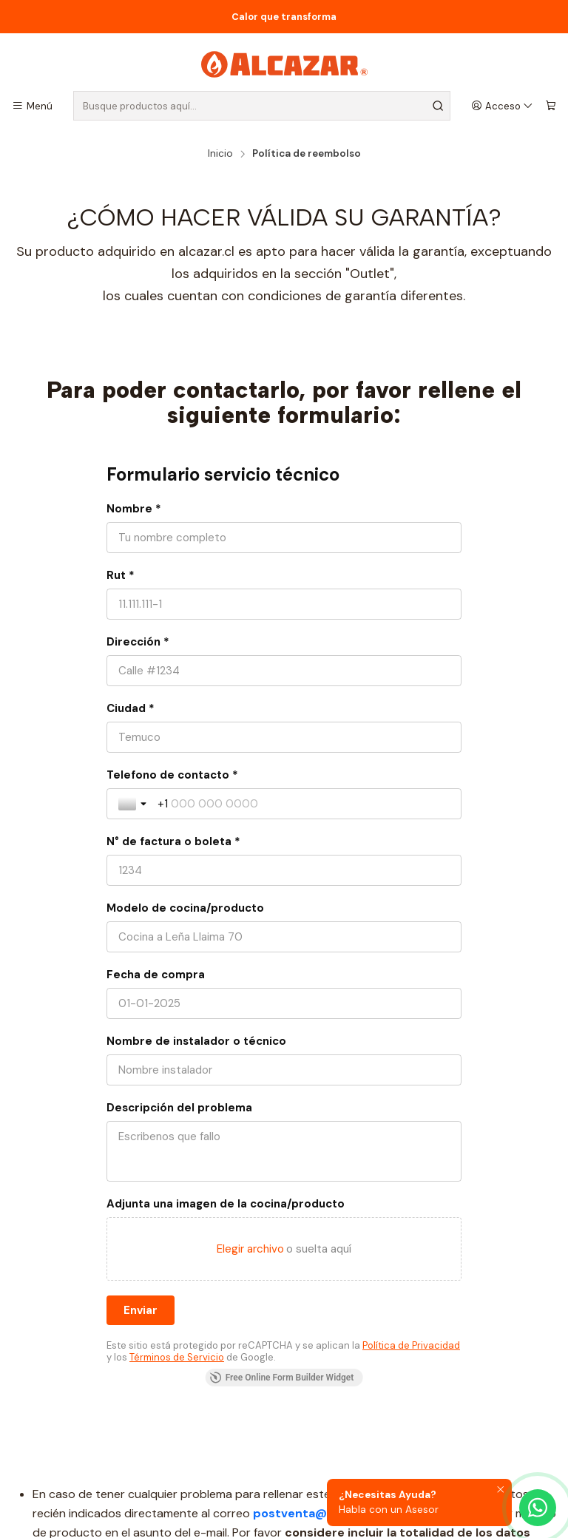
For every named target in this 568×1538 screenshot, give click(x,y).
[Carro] (550, 105)
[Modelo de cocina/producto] (284, 936)
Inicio (220, 154)
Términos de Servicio (176, 1357)
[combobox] (261, 106)
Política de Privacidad (411, 1345)
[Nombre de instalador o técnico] (284, 1070)
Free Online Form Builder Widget (282, 1377)
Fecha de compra (155, 974)
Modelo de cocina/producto (185, 908)
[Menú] (32, 105)
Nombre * (133, 508)
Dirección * (137, 641)
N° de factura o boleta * (173, 841)
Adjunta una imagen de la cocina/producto (225, 1203)
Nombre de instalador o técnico (196, 1041)
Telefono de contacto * (172, 775)
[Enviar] (140, 1310)
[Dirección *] (284, 670)
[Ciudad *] (284, 737)
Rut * (120, 575)
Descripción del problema (179, 1107)
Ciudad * (130, 708)
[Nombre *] (284, 537)
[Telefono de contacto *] (304, 803)
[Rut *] (284, 604)
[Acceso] (502, 105)
